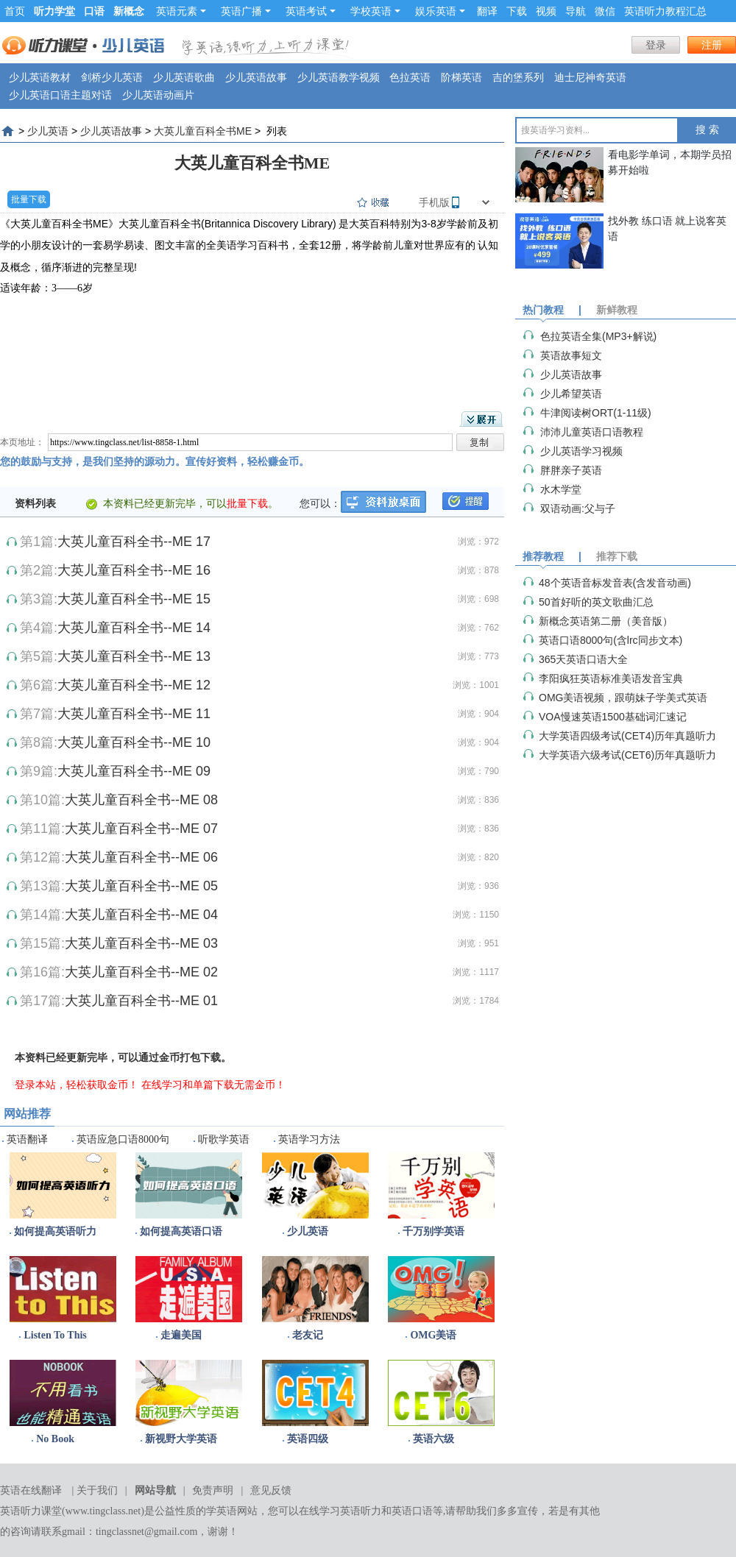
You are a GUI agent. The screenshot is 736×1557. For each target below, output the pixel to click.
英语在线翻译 (31, 1490)
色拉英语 (410, 77)
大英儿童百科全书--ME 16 (133, 570)
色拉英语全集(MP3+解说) (598, 336)
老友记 (307, 1335)
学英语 (221, 1511)
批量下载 (28, 199)
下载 (516, 11)
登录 (655, 45)
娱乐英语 (440, 11)
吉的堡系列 (518, 77)
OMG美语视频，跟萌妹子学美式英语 (623, 697)
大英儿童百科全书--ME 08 (141, 799)
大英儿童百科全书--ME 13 (133, 656)
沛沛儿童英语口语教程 (591, 432)
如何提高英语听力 (55, 1231)
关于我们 (97, 1490)
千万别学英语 (433, 1231)
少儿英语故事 (256, 77)
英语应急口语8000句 (123, 1139)
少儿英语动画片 (158, 95)
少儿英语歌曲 (184, 77)
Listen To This (55, 1335)
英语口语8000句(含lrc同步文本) (610, 640)
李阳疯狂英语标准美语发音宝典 (611, 678)
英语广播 (246, 11)
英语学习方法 (309, 1139)
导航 (575, 11)
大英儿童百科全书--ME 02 (141, 972)
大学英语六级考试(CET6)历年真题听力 (627, 755)
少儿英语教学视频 (338, 77)
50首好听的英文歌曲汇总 (596, 602)
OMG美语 (433, 1335)
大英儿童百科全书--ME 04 (141, 914)
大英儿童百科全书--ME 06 (141, 857)
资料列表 (35, 503)
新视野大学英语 (181, 1438)
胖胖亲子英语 (571, 470)
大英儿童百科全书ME (203, 131)
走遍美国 (181, 1335)
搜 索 (707, 129)
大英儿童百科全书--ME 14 (133, 627)
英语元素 (181, 11)
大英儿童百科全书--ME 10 (133, 742)
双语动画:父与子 (577, 508)
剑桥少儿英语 (112, 77)
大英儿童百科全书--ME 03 (141, 943)
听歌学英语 (224, 1139)
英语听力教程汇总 (665, 11)
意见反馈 (270, 1490)
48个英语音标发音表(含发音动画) (615, 583)
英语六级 (433, 1438)
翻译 (487, 11)
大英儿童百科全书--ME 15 (133, 599)
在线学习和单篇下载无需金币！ (213, 1084)
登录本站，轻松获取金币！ (76, 1084)
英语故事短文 (571, 355)
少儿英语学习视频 (581, 451)
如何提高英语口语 (181, 1231)
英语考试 (311, 11)
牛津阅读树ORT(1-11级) (595, 413)
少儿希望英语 (571, 394)
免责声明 (212, 1490)
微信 (605, 11)
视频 (546, 11)
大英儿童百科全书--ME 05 (141, 886)
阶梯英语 (461, 77)
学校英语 (375, 11)
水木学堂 (560, 489)
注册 (711, 45)
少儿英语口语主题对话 (60, 95)
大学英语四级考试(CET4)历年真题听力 (627, 736)
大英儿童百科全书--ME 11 (133, 713)
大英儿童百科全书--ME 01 (141, 1000)
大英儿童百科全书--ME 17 (133, 541)
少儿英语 (47, 131)
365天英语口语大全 (583, 659)
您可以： (320, 503)
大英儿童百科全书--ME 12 (133, 685)
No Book (55, 1438)
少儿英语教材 (40, 77)
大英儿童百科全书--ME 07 (141, 828)
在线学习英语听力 (340, 1511)
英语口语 (412, 1511)
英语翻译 (27, 1139)
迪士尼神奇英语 (590, 77)
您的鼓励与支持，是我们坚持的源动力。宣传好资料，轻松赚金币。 (154, 461)
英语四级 (307, 1438)
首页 (14, 11)
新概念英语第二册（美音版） (606, 621)
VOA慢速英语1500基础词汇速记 (613, 717)
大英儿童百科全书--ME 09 (133, 771)
